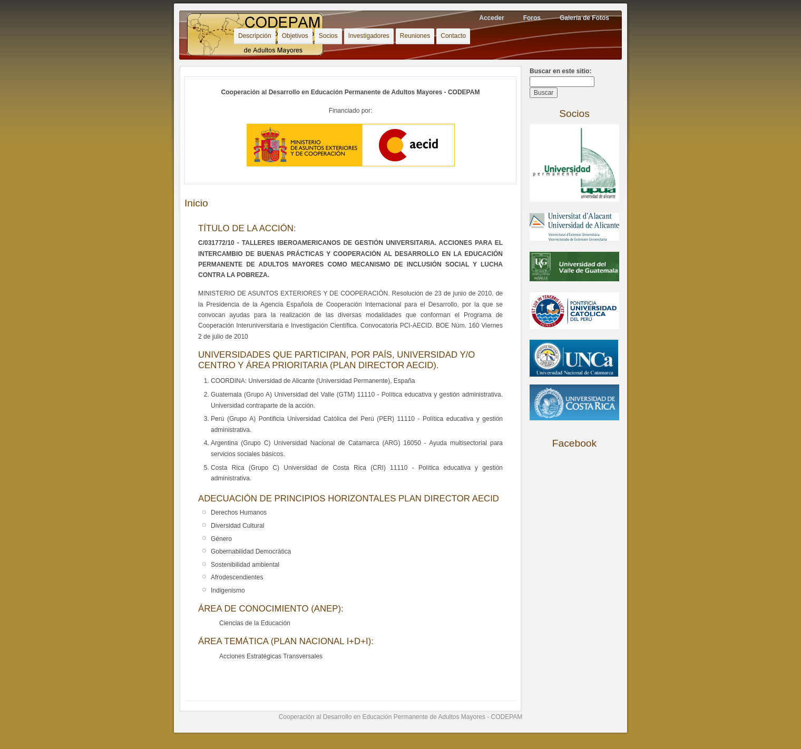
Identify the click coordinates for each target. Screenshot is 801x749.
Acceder (491, 18)
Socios (328, 36)
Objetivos (295, 36)
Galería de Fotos (584, 18)
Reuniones (415, 36)
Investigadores (368, 36)
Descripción (254, 36)
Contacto (453, 36)
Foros (532, 18)
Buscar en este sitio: (560, 71)
